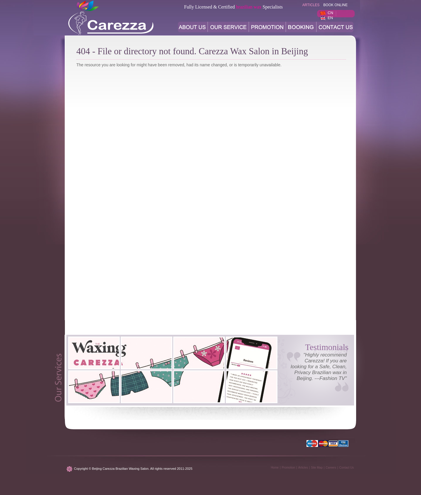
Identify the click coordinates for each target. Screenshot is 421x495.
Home (275, 467)
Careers (331, 467)
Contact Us (346, 467)
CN (330, 13)
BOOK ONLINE (335, 5)
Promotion (288, 467)
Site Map (316, 467)
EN (330, 18)
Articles (303, 467)
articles (310, 5)
